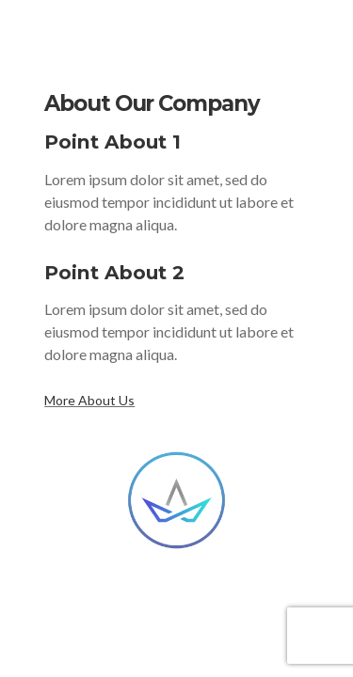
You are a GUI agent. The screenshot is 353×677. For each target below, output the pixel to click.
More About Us (89, 400)
